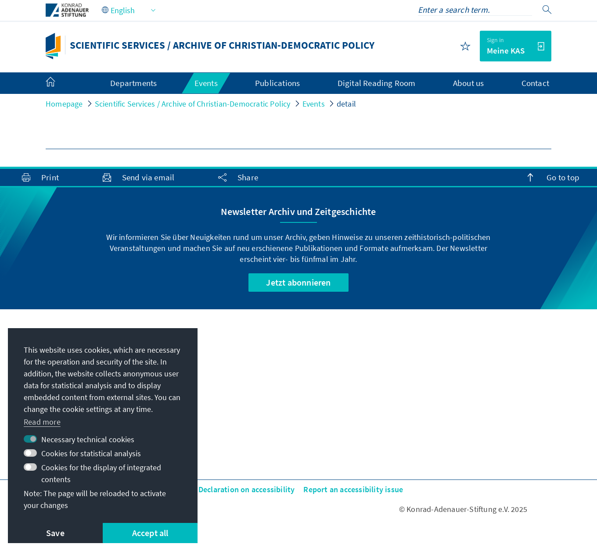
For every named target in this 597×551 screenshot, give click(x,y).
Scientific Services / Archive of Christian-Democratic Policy (193, 104)
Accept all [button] (150, 532)
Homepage (64, 104)
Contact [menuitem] (535, 83)
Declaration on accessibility (246, 489)
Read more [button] (42, 422)
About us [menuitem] (468, 83)
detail (346, 104)
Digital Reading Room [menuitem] (377, 83)
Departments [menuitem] (133, 83)
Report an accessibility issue (353, 489)
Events (313, 104)
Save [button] (55, 532)
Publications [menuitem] (277, 83)
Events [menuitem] (206, 83)
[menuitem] (59, 83)
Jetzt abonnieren (298, 282)
